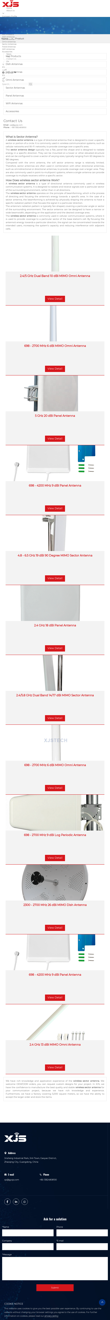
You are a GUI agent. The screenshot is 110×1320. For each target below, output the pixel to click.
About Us (10, 10)
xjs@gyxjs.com (16, 125)
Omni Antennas (9, 42)
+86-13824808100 (18, 127)
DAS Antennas (14, 72)
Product (19, 38)
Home (9, 8)
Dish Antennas (8, 37)
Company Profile (9, 16)
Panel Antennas (9, 47)
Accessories (12, 111)
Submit (55, 1287)
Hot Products (8, 34)
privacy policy (51, 1316)
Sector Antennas (9, 44)
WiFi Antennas (8, 49)
